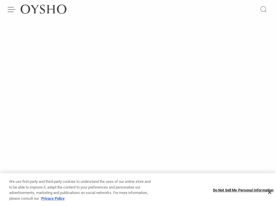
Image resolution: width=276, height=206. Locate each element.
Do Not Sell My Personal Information (243, 191)
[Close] (269, 193)
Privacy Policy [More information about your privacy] (53, 199)
